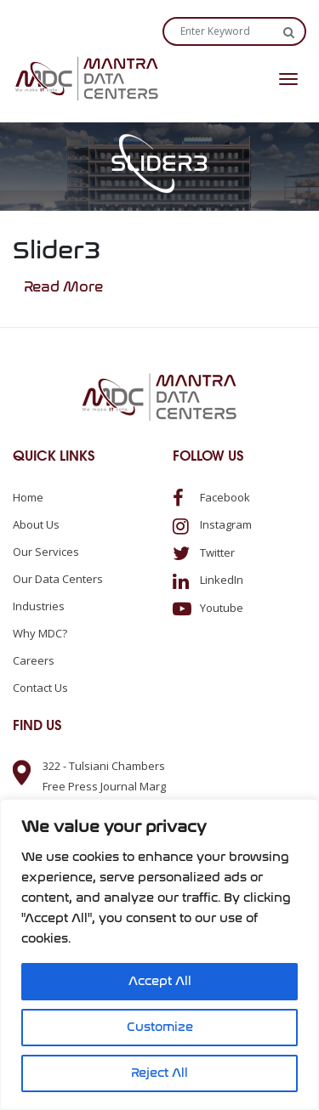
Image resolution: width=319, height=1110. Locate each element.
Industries (39, 606)
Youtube (208, 607)
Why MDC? (40, 633)
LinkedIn (208, 579)
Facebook (211, 497)
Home (28, 497)
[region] (159, 954)
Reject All (159, 1073)
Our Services (46, 551)
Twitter (204, 552)
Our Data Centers (58, 578)
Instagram (212, 524)
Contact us (40, 687)
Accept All (159, 981)
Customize (160, 1027)
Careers (33, 660)
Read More (63, 287)
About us (36, 524)
